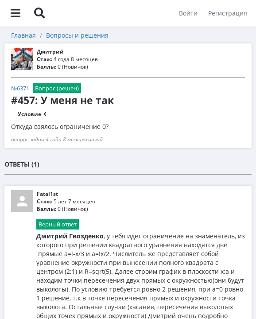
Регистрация (227, 13)
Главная (23, 35)
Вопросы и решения (77, 35)
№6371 (20, 88)
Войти (188, 13)
